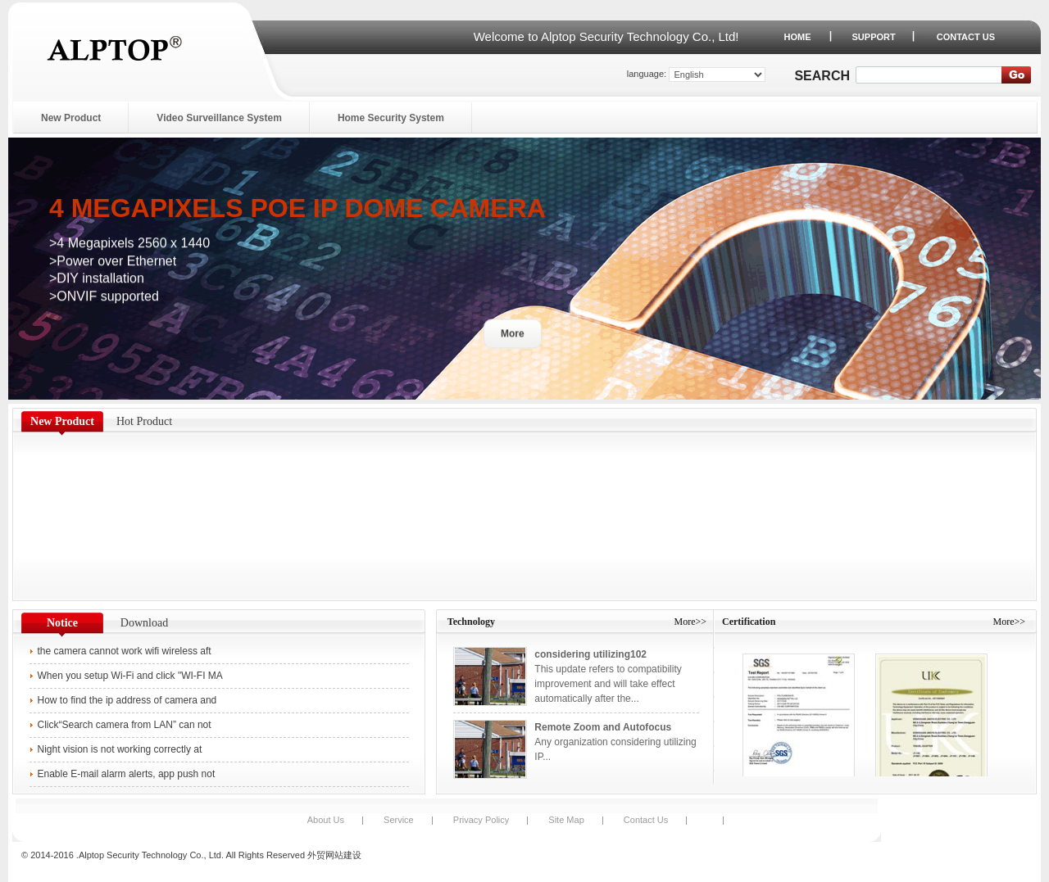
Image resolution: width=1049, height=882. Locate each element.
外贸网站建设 (334, 855)
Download (144, 623)
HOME (797, 37)
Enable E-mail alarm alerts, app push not (127, 774)
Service (399, 820)
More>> (690, 621)
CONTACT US (966, 37)
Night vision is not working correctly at (120, 749)
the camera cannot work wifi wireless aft (124, 651)
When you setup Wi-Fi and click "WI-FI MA (130, 675)
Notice (62, 623)
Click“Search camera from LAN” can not (126, 724)
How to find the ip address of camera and (127, 700)
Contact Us (646, 820)
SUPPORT (874, 37)
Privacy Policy (481, 820)
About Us (325, 820)
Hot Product (144, 421)
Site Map (566, 820)
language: (646, 74)
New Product (62, 421)
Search (822, 76)
